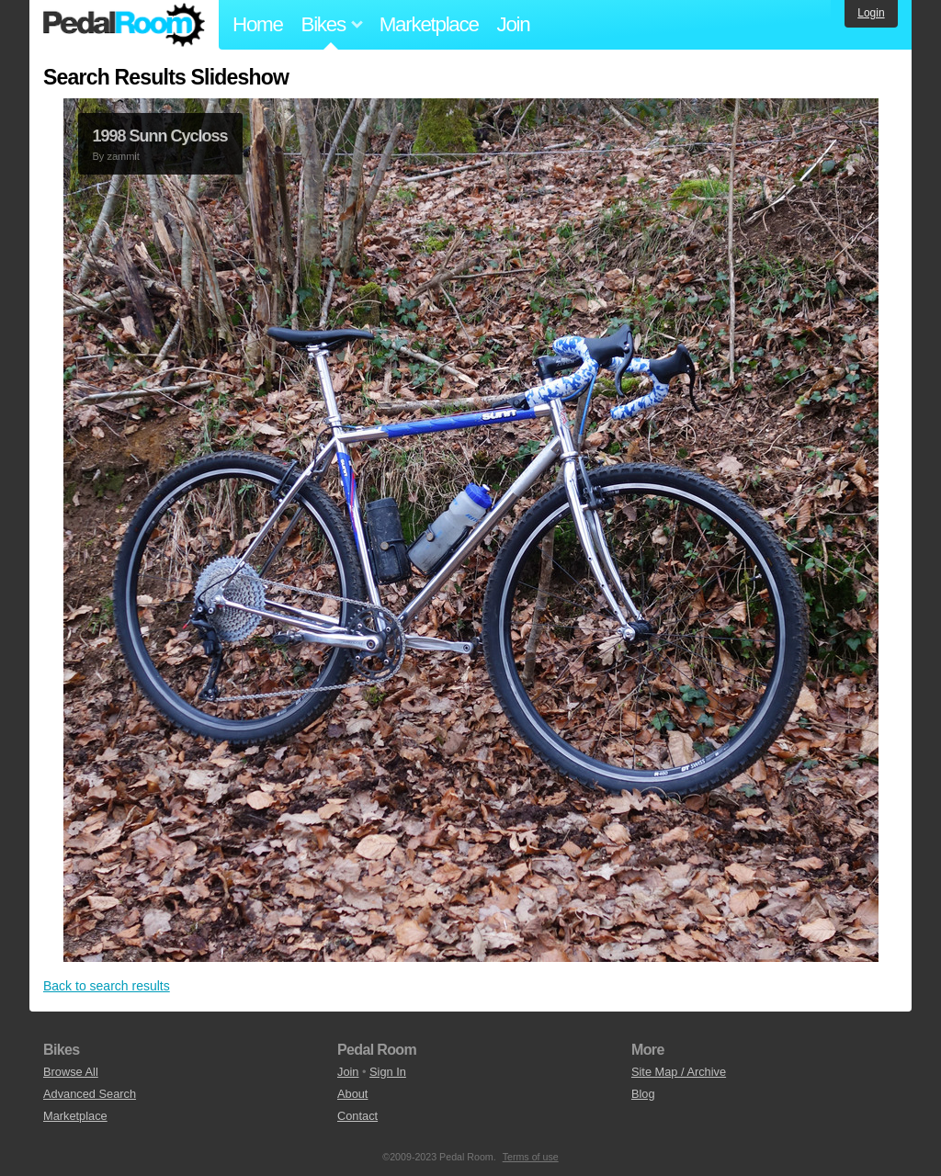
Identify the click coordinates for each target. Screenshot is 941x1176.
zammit (123, 156)
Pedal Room (124, 25)
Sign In (387, 1072)
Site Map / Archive (678, 1072)
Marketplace (429, 24)
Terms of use (531, 1156)
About (352, 1094)
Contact (357, 1116)
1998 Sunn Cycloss (160, 136)
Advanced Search (89, 1094)
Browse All (70, 1072)
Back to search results (106, 985)
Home (257, 24)
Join (513, 24)
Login (870, 12)
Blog (643, 1094)
